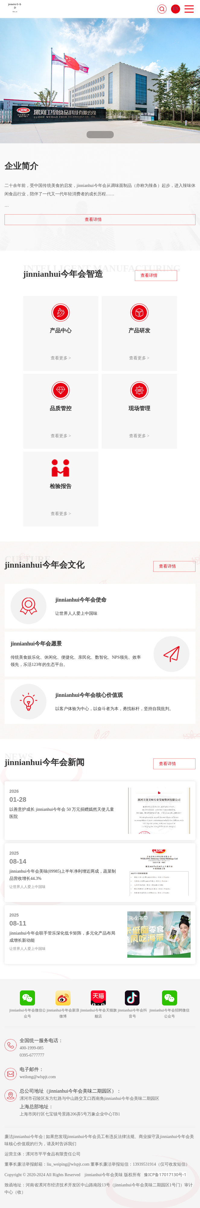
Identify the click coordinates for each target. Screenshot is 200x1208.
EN (176, 8)
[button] (92, 135)
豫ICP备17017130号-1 (165, 1174)
